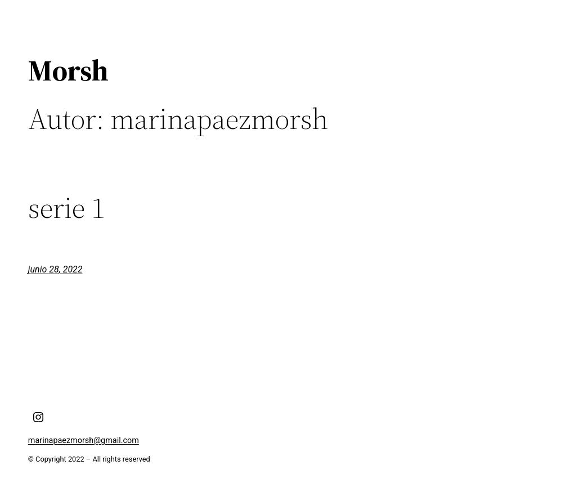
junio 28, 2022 (55, 269)
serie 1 (66, 208)
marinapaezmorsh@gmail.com (83, 440)
